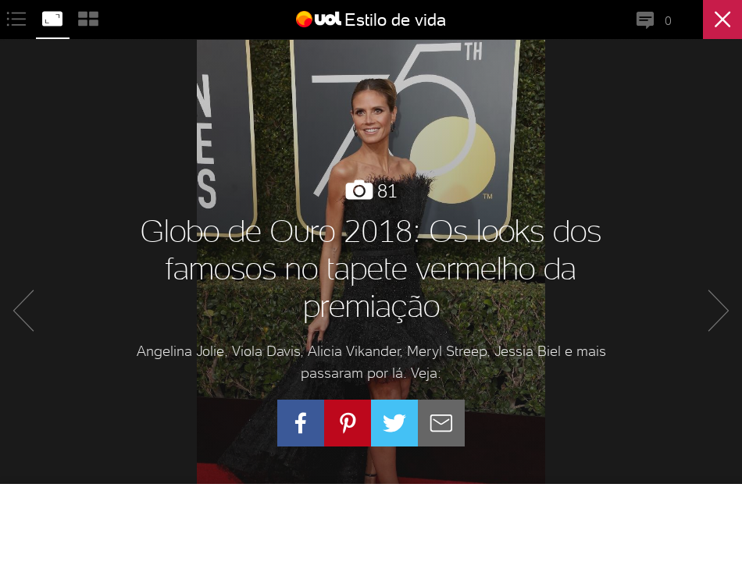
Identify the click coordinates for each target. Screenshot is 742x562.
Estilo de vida (395, 19)
